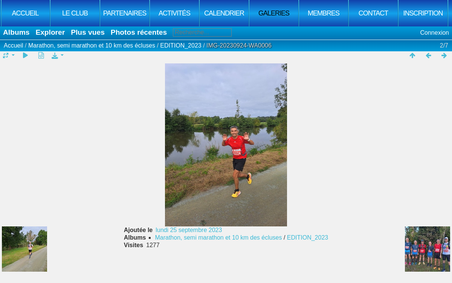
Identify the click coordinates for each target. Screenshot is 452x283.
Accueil (25, 13)
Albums (16, 32)
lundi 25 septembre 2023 (189, 230)
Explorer (50, 32)
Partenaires (124, 13)
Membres (323, 13)
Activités (174, 13)
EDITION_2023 (180, 45)
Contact (373, 13)
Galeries (273, 13)
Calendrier (224, 13)
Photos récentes (139, 32)
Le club (75, 13)
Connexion (434, 32)
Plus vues (88, 32)
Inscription (423, 13)
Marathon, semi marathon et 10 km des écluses (92, 45)
